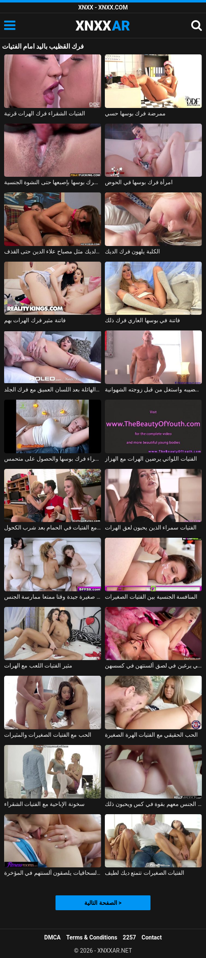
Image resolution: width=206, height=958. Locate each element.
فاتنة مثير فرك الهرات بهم (35, 320)
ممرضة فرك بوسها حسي (135, 113)
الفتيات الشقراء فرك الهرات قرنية (44, 113)
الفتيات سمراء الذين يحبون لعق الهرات (150, 527)
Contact (151, 937)
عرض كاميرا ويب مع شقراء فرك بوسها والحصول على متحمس (52, 458)
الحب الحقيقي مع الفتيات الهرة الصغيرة (151, 734)
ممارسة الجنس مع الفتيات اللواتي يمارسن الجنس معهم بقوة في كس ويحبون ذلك (153, 804)
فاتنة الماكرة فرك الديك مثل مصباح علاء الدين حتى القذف (52, 251)
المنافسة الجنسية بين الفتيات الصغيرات (151, 596)
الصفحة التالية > (102, 902)
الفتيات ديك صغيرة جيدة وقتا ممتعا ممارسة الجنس (52, 596)
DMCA (52, 937)
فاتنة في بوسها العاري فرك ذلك (142, 320)
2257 (129, 937)
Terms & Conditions (91, 937)
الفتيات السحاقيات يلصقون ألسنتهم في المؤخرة (52, 872)
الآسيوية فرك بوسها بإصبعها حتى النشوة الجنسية (52, 182)
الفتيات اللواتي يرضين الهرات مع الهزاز (151, 458)
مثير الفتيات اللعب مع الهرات (38, 665)
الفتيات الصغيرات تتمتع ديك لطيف (144, 872)
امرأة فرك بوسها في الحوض (139, 182)
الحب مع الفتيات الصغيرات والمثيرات (47, 734)
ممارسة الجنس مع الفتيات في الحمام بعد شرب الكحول (52, 527)
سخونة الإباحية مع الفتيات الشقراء (44, 804)
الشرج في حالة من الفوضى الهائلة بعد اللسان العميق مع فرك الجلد (52, 389)
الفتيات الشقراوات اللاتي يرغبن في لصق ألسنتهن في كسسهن (153, 665)
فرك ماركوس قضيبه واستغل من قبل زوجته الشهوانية (153, 389)
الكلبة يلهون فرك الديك (132, 251)
